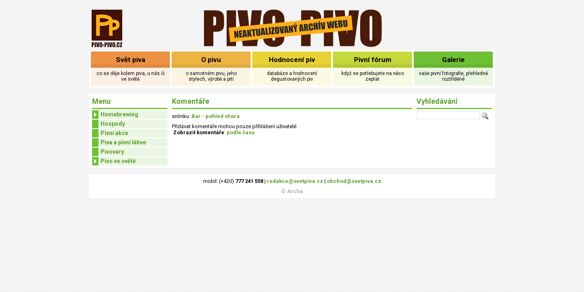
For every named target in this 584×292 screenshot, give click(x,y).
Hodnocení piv (292, 60)
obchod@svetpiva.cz (354, 181)
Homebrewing (115, 114)
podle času (241, 132)
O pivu (211, 60)
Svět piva (130, 60)
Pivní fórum (372, 60)
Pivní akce (114, 133)
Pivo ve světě (114, 161)
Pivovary (112, 151)
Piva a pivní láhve (123, 142)
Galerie (453, 60)
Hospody (113, 123)
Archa (295, 191)
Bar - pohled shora (215, 116)
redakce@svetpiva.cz (295, 181)
